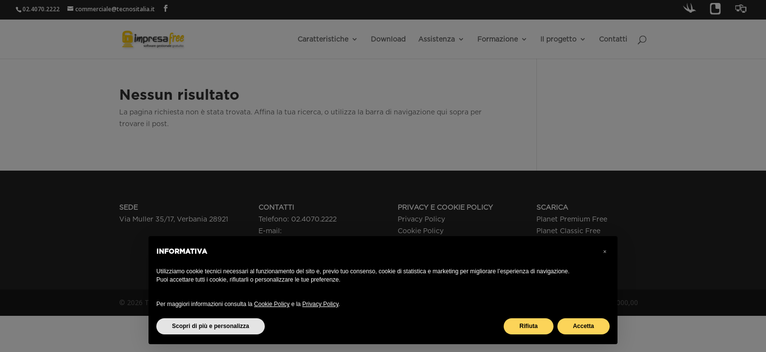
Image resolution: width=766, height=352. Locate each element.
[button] (605, 252)
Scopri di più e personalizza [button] (210, 326)
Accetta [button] (583, 326)
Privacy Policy (320, 304)
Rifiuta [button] (528, 326)
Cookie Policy (272, 304)
